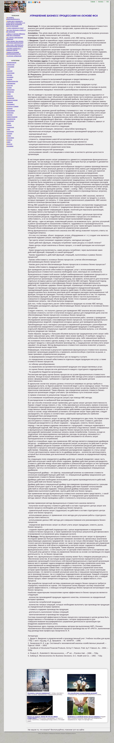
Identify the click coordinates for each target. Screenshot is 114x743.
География (9, 77)
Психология (10, 121)
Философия (10, 138)
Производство (10, 119)
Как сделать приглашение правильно (14, 38)
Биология (9, 71)
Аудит (8, 69)
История (9, 87)
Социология (10, 127)
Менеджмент (10, 104)
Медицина (9, 102)
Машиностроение (12, 100)
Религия (8, 125)
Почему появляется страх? (15, 28)
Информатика (10, 83)
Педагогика (9, 112)
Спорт (8, 129)
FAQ (107, 1)
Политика (9, 115)
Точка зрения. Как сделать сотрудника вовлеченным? (14, 42)
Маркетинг (9, 96)
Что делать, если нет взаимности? (38, 693)
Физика (8, 135)
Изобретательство (12, 81)
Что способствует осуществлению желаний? (82, 693)
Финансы (9, 140)
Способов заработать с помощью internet (13, 49)
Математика (10, 98)
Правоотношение (11, 117)
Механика (9, 108)
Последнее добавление (14, 56)
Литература (10, 92)
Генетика (9, 75)
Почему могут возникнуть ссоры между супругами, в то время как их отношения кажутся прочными (15, 23)
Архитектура (10, 64)
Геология (9, 79)
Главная (93, 1)
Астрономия (10, 66)
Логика (8, 94)
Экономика (9, 146)
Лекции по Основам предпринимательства (13, 53)
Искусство (9, 85)
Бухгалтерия (10, 73)
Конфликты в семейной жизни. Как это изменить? (84, 716)
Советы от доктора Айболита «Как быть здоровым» (15, 34)
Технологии (10, 131)
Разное (8, 123)
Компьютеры (10, 89)
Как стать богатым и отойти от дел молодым (16, 31)
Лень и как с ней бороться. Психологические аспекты (14, 45)
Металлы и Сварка (12, 106)
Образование (10, 110)
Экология (9, 144)
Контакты (100, 1)
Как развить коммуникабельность (13, 18)
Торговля (9, 133)
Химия (8, 142)
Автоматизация (11, 62)
